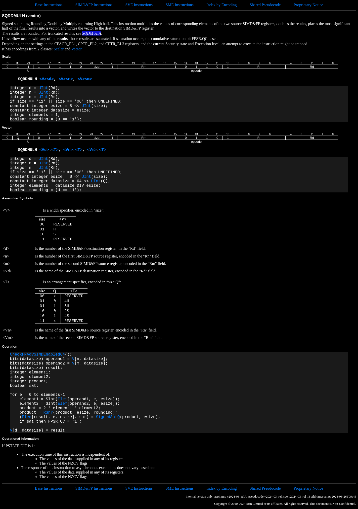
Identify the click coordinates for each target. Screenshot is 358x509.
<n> (69, 79)
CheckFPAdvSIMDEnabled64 (37, 354)
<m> (88, 79)
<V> (42, 79)
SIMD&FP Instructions (93, 5)
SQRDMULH (28, 79)
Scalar (59, 49)
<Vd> (44, 150)
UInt (43, 88)
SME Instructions (179, 5)
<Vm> (91, 150)
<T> (54, 150)
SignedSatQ (108, 417)
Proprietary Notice (308, 5)
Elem (62, 399)
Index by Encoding (221, 5)
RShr (48, 412)
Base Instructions (48, 5)
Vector (76, 49)
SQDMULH (91, 33)
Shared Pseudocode (265, 5)
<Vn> (68, 150)
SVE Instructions (139, 5)
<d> (50, 79)
